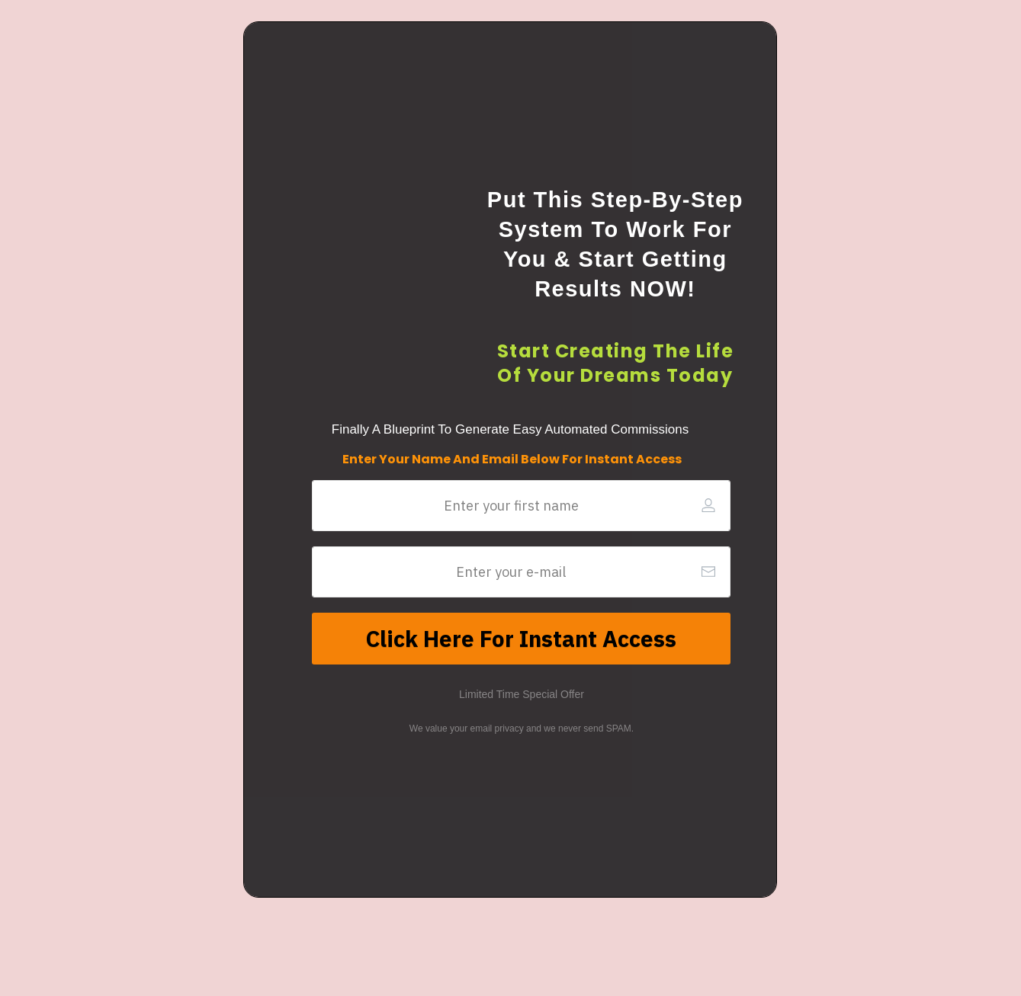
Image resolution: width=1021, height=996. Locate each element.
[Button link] (521, 639)
